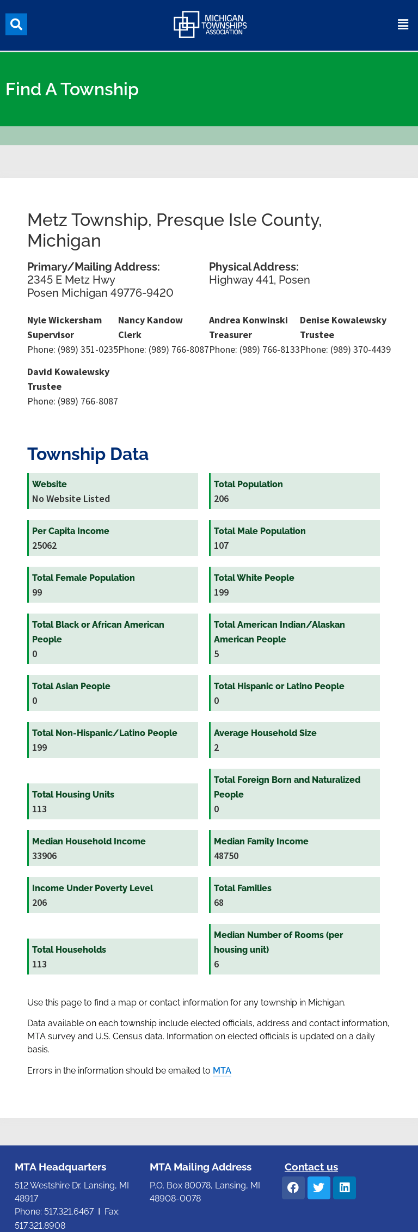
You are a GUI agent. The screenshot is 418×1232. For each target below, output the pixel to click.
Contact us (311, 1167)
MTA (222, 1070)
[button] (16, 22)
